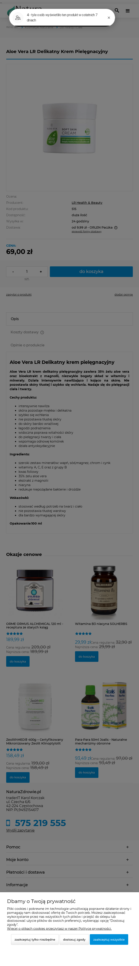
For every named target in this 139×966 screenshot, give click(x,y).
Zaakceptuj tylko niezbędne (35, 939)
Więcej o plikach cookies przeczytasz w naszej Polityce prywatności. (59, 929)
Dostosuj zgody (74, 939)
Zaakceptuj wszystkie (109, 939)
